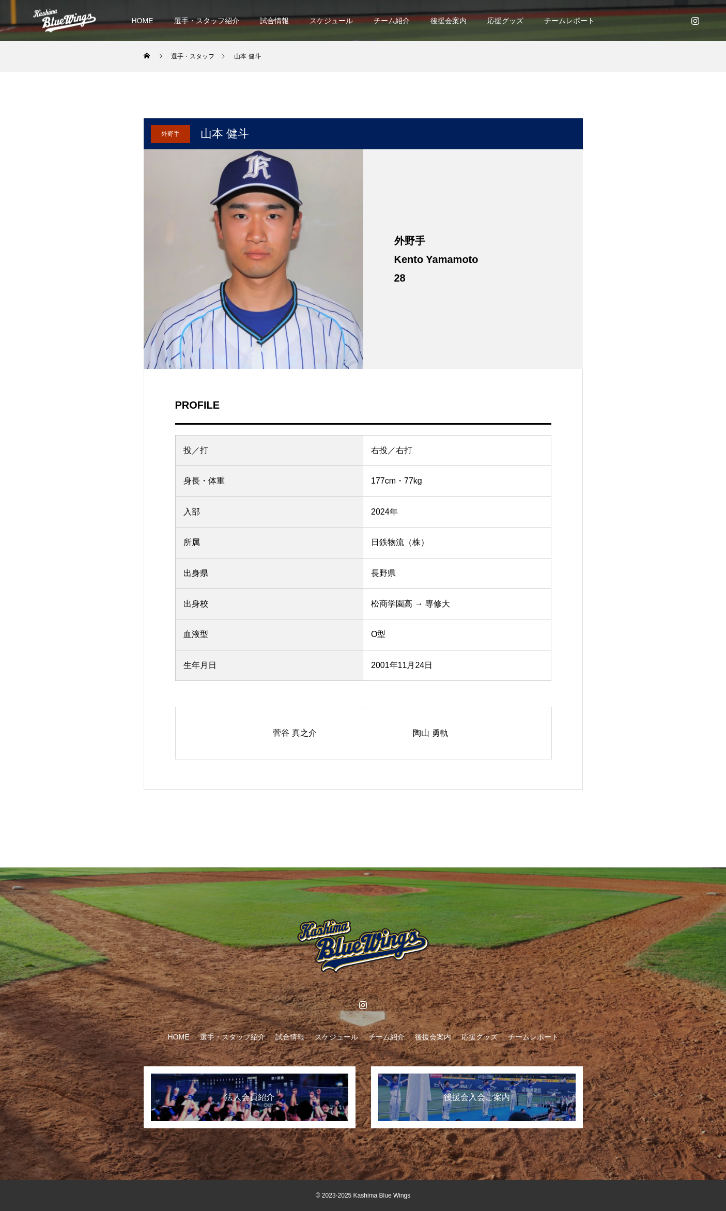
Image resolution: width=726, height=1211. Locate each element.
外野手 (170, 133)
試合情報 (274, 21)
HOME (142, 21)
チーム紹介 (392, 21)
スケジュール (331, 21)
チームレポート (569, 21)
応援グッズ (505, 21)
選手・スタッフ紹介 (206, 21)
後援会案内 (448, 21)
